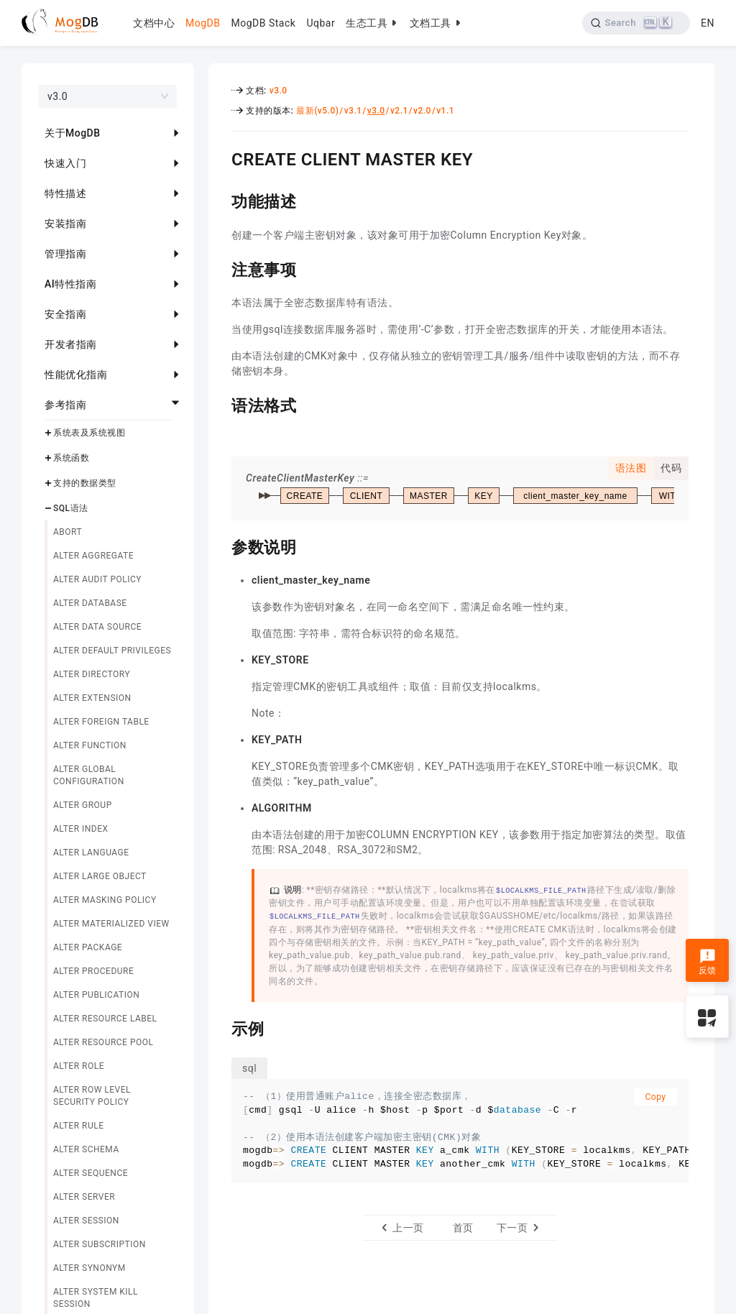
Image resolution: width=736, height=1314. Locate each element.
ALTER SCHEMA (86, 1149)
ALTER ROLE (78, 1066)
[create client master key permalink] (220, 157)
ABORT (67, 532)
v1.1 (445, 111)
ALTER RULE (78, 1126)
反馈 (708, 961)
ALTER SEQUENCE (90, 1173)
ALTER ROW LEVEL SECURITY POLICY (92, 1096)
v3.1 (353, 111)
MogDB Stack (263, 23)
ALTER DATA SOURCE (97, 627)
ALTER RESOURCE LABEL (105, 1019)
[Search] (636, 23)
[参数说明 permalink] (220, 545)
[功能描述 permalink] (220, 200)
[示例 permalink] (220, 1027)
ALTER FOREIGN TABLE (101, 722)
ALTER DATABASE (90, 603)
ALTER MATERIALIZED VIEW (111, 924)
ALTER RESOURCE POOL (103, 1042)
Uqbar (320, 23)
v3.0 (279, 91)
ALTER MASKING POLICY (105, 900)
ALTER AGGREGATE (93, 556)
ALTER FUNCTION (89, 745)
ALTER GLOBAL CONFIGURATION (88, 775)
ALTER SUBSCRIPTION (99, 1244)
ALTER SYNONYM (89, 1268)
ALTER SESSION (86, 1221)
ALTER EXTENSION (92, 698)
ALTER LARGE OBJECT (100, 876)
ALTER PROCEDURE (93, 971)
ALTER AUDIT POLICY (97, 579)
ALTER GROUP (82, 805)
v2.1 (399, 111)
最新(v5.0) (317, 111)
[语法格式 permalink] (220, 404)
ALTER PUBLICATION (96, 995)
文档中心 (154, 23)
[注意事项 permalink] (220, 268)
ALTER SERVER (84, 1197)
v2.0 (422, 111)
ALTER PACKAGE (87, 947)
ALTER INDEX (81, 829)
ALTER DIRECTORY (91, 674)
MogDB (202, 23)
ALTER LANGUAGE (91, 852)
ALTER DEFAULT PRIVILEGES (112, 650)
